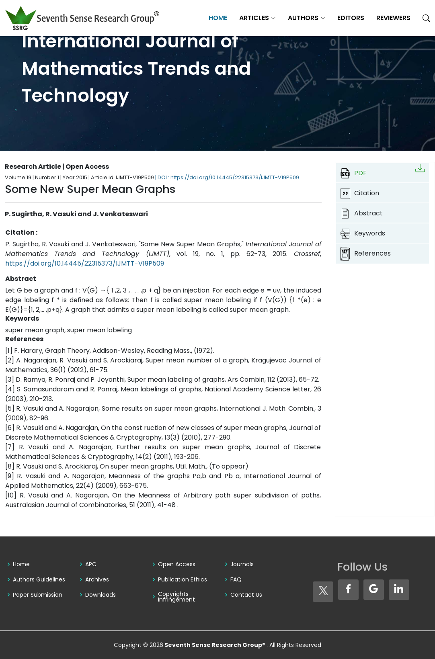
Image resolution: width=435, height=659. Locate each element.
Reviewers (393, 18)
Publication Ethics (182, 579)
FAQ (236, 579)
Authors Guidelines (39, 579)
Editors (350, 18)
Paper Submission (37, 595)
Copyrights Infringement (176, 596)
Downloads (100, 595)
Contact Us (246, 595)
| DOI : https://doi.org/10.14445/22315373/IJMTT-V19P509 (227, 177)
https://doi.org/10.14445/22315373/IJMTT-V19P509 (84, 263)
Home (218, 18)
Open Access (176, 564)
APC (90, 564)
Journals (242, 564)
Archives (97, 579)
